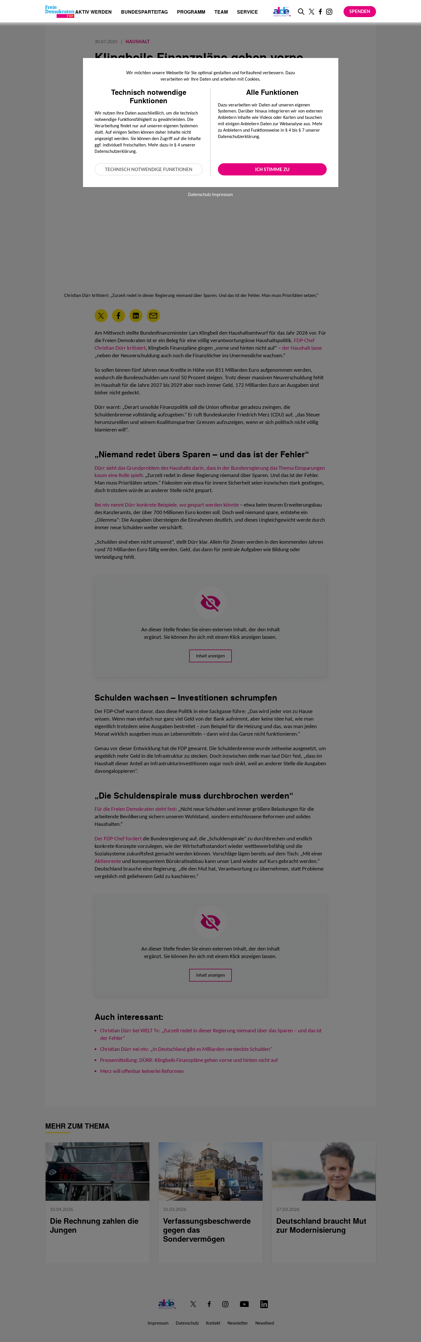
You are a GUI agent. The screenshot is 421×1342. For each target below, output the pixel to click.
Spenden (359, 11)
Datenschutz (199, 194)
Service (247, 12)
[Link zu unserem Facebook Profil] (320, 11)
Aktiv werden (93, 12)
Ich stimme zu (272, 169)
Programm (191, 12)
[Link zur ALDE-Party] (281, 11)
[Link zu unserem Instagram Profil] (329, 12)
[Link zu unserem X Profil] (312, 11)
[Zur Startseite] (59, 11)
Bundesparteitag (144, 12)
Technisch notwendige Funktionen (148, 169)
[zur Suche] (301, 11)
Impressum (222, 194)
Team (221, 12)
